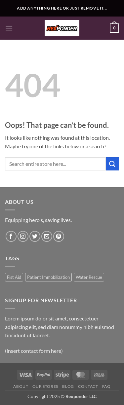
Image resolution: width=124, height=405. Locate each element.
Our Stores (45, 386)
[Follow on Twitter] (34, 236)
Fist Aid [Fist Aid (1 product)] (14, 277)
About (20, 386)
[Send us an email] (46, 236)
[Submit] (112, 163)
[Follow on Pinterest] (58, 236)
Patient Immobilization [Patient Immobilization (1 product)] (48, 277)
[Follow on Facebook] (11, 236)
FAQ (106, 386)
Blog (68, 386)
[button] (9, 28)
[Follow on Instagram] (23, 236)
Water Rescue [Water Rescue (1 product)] (89, 277)
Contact (88, 386)
